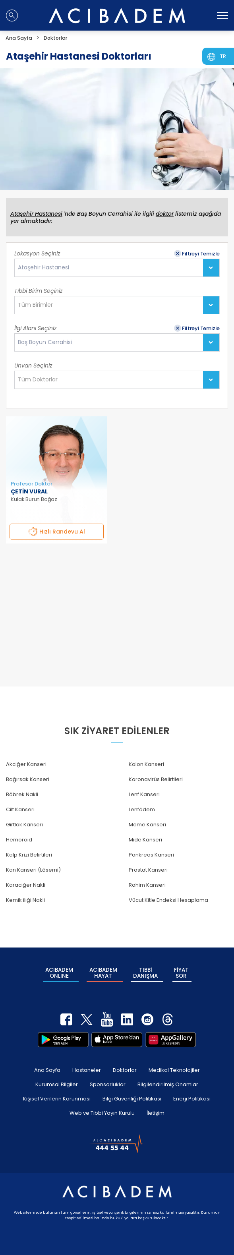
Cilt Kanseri (20, 809)
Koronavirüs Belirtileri (156, 779)
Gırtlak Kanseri (24, 824)
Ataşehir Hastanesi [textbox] (43, 267)
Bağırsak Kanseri (27, 779)
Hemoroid (19, 839)
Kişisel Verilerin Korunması (57, 1093)
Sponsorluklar (108, 1079)
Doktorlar (125, 1064)
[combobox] (117, 268)
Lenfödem (142, 809)
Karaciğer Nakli (25, 885)
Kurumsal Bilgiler (56, 1079)
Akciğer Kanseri (26, 764)
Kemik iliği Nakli (25, 900)
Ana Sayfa (47, 1064)
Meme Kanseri (147, 824)
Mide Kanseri (145, 839)
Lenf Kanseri (144, 794)
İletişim (155, 1107)
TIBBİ (145, 970)
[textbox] (38, 305)
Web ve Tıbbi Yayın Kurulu (102, 1107)
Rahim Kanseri (147, 885)
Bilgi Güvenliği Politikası (131, 1093)
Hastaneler (86, 1064)
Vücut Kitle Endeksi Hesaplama (168, 900)
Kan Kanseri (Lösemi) (33, 870)
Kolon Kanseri (146, 764)
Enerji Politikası (192, 1093)
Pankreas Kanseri (151, 855)
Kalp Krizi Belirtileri (29, 855)
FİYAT (181, 970)
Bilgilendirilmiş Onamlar (167, 1079)
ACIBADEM (59, 970)
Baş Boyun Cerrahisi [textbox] (45, 342)
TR (223, 56)
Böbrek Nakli (22, 794)
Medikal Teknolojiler (174, 1064)
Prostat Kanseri (148, 870)
